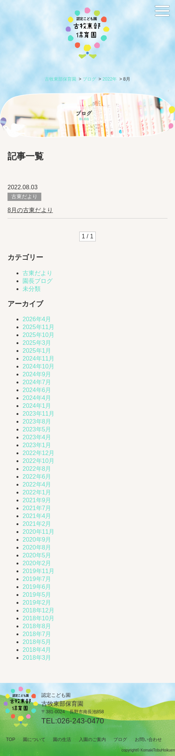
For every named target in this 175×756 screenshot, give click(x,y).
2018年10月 (38, 618)
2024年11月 (38, 358)
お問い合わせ (148, 739)
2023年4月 (37, 437)
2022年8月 (37, 469)
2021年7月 (37, 508)
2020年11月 (38, 531)
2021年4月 (37, 516)
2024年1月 (37, 406)
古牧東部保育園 (60, 79)
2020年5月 (37, 555)
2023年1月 (37, 445)
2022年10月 (38, 461)
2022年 (110, 79)
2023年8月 (37, 421)
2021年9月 (37, 500)
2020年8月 (37, 547)
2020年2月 (37, 563)
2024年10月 (38, 366)
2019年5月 (37, 594)
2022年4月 (37, 484)
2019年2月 (37, 602)
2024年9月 (37, 374)
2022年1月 (37, 492)
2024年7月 (37, 382)
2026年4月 (37, 319)
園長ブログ (38, 281)
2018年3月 (37, 657)
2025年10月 (38, 335)
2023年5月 (37, 429)
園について (34, 739)
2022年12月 (38, 453)
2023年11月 (38, 413)
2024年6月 (37, 390)
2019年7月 (37, 579)
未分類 (32, 289)
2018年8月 (37, 626)
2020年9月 (37, 539)
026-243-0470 (80, 721)
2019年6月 (37, 587)
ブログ (89, 79)
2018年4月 (37, 650)
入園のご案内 (92, 739)
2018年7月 (37, 634)
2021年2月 (37, 524)
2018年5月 (37, 642)
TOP (10, 739)
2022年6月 (37, 476)
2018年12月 (38, 610)
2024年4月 (37, 398)
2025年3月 (37, 343)
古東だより (38, 273)
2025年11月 (38, 327)
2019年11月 (38, 571)
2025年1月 (37, 350)
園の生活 (62, 739)
